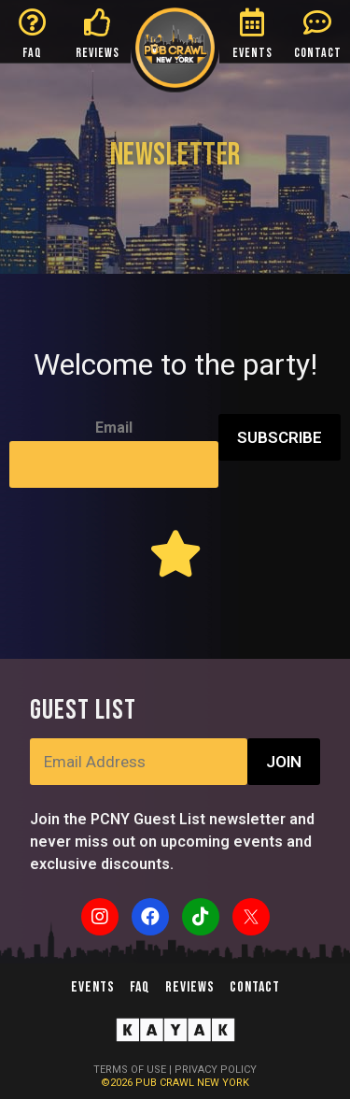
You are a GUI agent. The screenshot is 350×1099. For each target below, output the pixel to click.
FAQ (32, 53)
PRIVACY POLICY (216, 1069)
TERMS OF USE (129, 1069)
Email (114, 427)
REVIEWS (97, 53)
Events (93, 987)
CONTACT (318, 53)
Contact (255, 987)
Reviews (190, 987)
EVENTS (252, 53)
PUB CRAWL (166, 1083)
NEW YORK (223, 1083)
